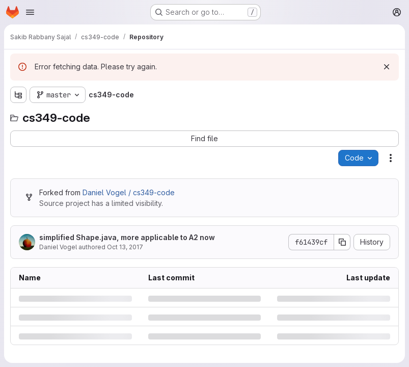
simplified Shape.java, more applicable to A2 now (127, 237)
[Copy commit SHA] (342, 242)
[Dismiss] (386, 67)
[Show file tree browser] (18, 95)
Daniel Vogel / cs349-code (129, 192)
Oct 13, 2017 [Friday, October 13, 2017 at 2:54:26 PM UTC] (125, 247)
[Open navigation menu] (30, 12)
